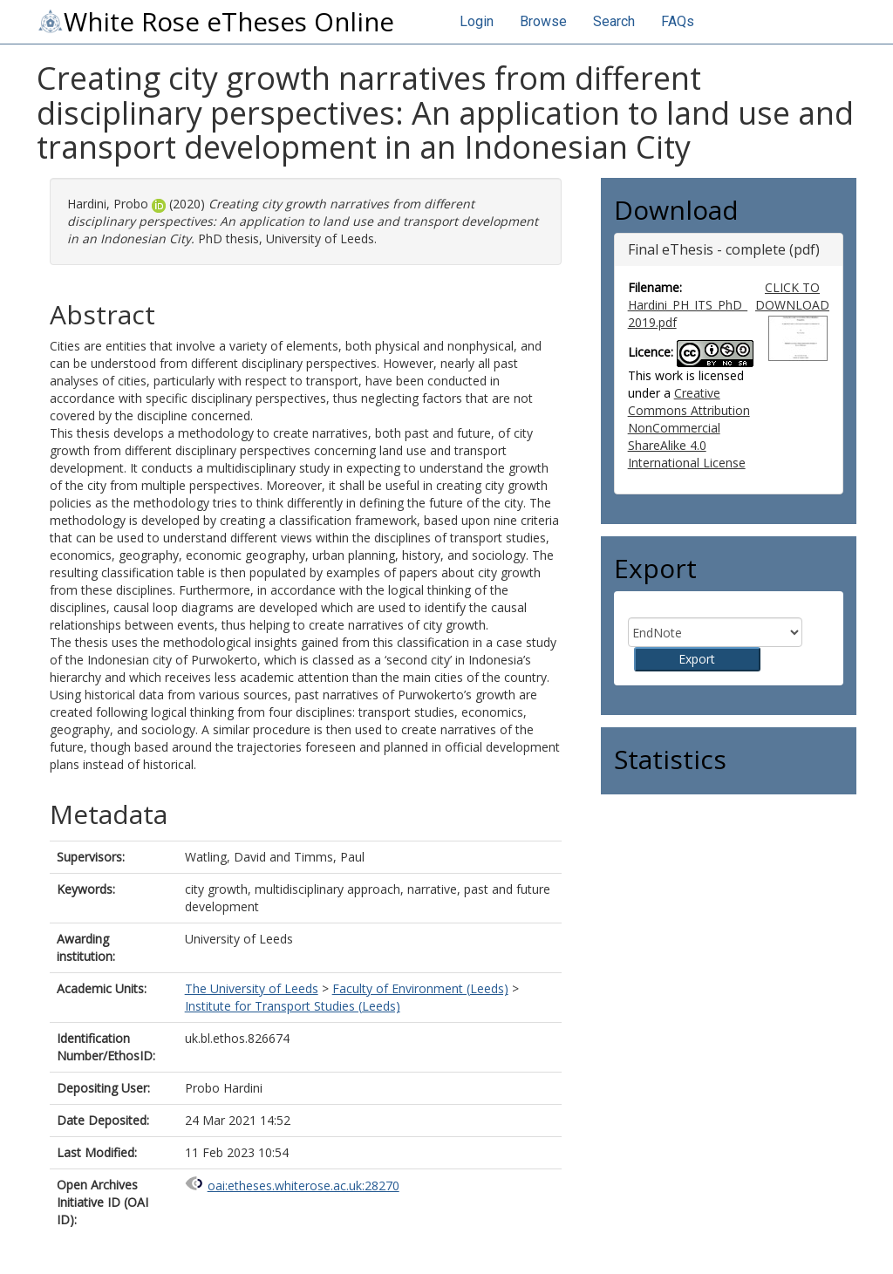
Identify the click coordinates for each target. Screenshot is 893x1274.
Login (477, 21)
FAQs (677, 21)
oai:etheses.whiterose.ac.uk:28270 (303, 1185)
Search (614, 21)
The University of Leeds (251, 988)
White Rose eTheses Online (215, 21)
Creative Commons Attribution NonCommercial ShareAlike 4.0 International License (689, 428)
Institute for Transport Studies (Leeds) (292, 1006)
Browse (543, 21)
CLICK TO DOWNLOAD (792, 296)
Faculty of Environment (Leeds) (420, 988)
